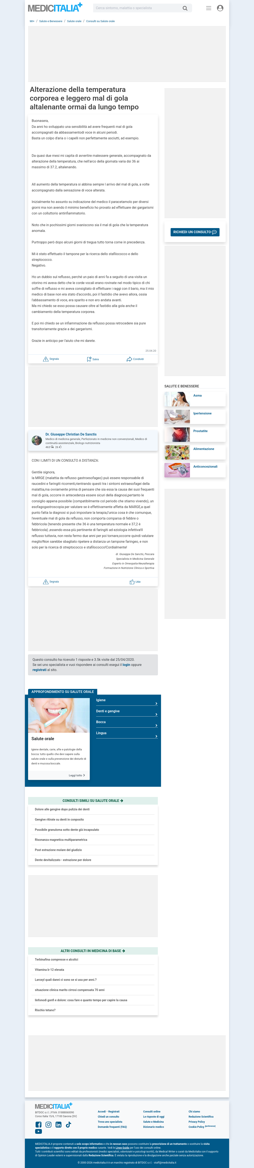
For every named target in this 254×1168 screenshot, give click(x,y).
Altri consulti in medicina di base (93, 951)
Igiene (127, 701)
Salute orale (42, 738)
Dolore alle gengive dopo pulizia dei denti (62, 809)
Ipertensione (202, 413)
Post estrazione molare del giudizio (58, 850)
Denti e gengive (127, 713)
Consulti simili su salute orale (93, 801)
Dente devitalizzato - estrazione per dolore (63, 860)
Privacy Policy (197, 1121)
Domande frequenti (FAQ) (112, 1126)
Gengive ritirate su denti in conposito (59, 819)
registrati (39, 670)
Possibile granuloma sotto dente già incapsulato (67, 829)
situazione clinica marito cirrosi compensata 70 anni (69, 990)
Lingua (127, 734)
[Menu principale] (208, 8)
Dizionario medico (153, 1126)
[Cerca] (186, 8)
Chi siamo (194, 1111)
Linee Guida (122, 1147)
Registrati (113, 1111)
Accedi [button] (102, 1111)
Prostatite (200, 431)
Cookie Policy (196, 1126)
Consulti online (151, 1111)
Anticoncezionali (205, 466)
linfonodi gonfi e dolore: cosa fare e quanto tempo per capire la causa (81, 1000)
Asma (197, 395)
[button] (50, 359)
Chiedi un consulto (108, 1116)
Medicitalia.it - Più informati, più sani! (55, 9)
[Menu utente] (220, 8)
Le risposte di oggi (153, 1116)
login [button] (126, 665)
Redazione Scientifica (201, 1116)
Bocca (127, 723)
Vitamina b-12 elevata (49, 969)
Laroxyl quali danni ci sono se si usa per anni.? (66, 979)
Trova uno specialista (110, 1121)
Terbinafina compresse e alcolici (56, 959)
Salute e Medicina (153, 1121)
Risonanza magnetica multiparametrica (61, 839)
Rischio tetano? (45, 1010)
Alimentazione (203, 449)
